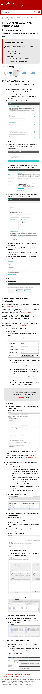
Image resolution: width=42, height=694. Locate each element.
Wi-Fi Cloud (17, 17)
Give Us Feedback (8, 674)
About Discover (27, 312)
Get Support (18, 674)
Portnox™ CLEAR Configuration (19, 325)
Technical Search (19, 676)
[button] (35, 12)
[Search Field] (21, 12)
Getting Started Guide (12, 306)
